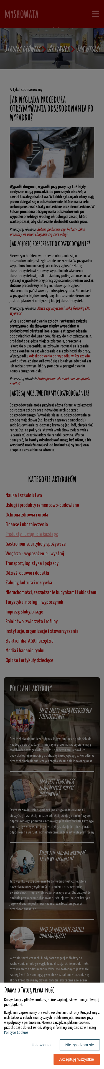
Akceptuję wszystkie (76, 1059)
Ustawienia (41, 1045)
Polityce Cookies (16, 1032)
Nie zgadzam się (79, 1045)
